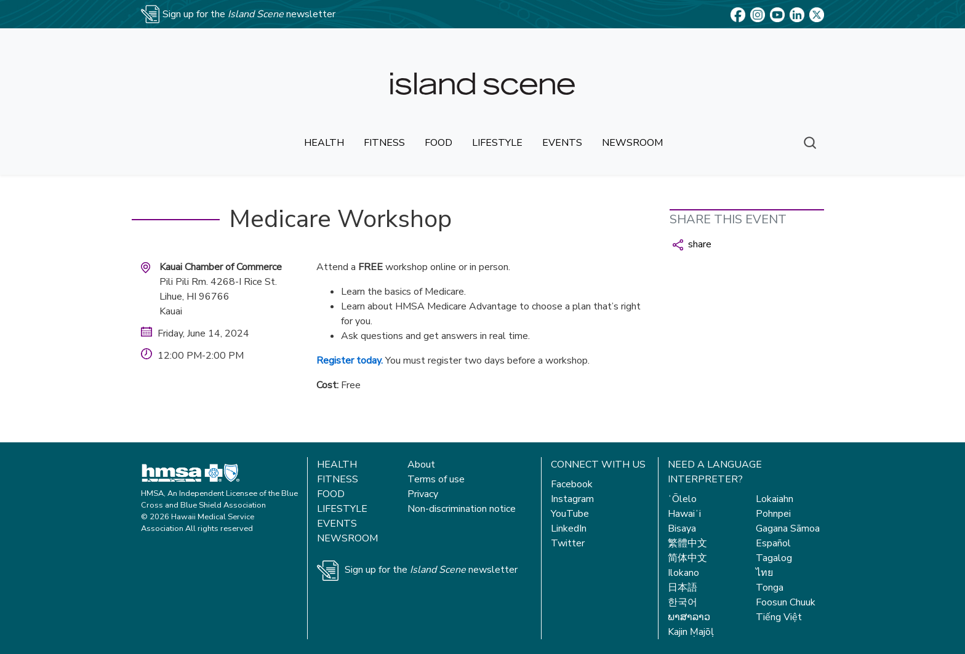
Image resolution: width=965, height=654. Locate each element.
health (324, 143)
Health (337, 464)
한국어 (682, 602)
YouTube (570, 513)
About (421, 464)
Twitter (568, 543)
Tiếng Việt (779, 617)
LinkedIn (569, 528)
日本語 (682, 587)
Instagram (572, 499)
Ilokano (683, 573)
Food (331, 494)
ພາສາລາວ (689, 617)
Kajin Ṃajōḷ (691, 632)
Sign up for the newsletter (431, 569)
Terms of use (436, 479)
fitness (384, 143)
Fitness (337, 479)
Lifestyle (342, 509)
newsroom (632, 143)
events (562, 143)
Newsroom (347, 538)
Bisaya (682, 528)
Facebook (572, 484)
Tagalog (774, 558)
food (438, 143)
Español (773, 543)
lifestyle (497, 143)
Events (337, 523)
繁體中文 (687, 543)
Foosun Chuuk (785, 602)
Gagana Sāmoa (788, 528)
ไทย (764, 573)
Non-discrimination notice (461, 509)
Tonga (769, 587)
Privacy (422, 494)
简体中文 (687, 558)
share (692, 244)
